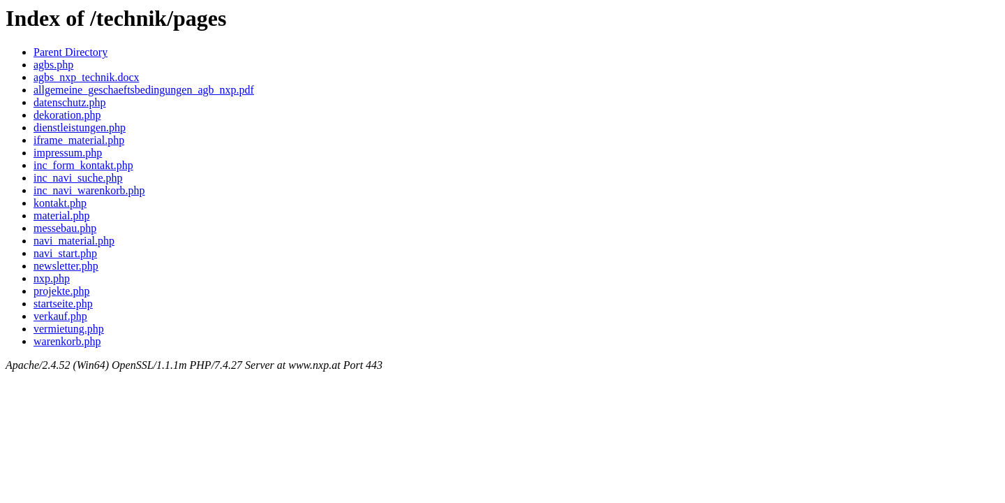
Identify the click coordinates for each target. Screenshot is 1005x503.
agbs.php (53, 65)
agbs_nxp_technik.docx (87, 77)
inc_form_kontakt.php (83, 165)
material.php (61, 215)
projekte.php (61, 291)
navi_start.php (65, 253)
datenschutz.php (70, 102)
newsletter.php (66, 266)
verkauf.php (60, 316)
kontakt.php (60, 203)
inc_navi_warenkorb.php (89, 190)
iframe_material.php (79, 140)
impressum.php (68, 153)
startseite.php (63, 303)
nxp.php (52, 278)
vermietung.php (69, 329)
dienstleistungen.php (80, 127)
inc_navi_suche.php (78, 178)
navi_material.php (74, 241)
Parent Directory (70, 52)
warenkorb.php (67, 341)
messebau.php (65, 228)
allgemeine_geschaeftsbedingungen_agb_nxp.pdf (144, 90)
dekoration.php (67, 115)
